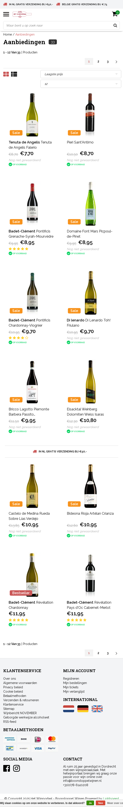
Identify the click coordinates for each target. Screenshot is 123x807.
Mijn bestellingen (75, 683)
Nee (100, 803)
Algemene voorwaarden (20, 683)
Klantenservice (13, 704)
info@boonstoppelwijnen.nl (82, 780)
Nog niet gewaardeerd (25, 160)
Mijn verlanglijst (74, 691)
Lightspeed (111, 798)
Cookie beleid (13, 691)
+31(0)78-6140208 (75, 785)
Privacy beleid (13, 687)
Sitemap (8, 708)
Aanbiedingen (25, 34)
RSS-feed (9, 721)
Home (7, 34)
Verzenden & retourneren (21, 700)
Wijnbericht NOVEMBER (20, 713)
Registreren (71, 678)
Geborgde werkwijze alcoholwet (26, 717)
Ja (90, 803)
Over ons (9, 678)
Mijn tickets (70, 687)
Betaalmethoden (14, 696)
